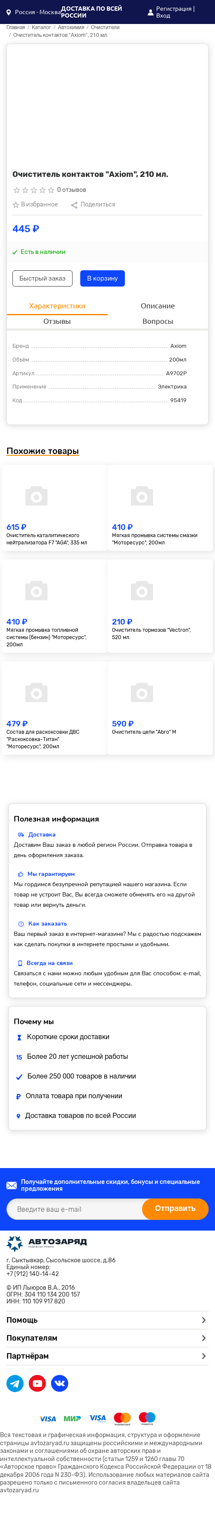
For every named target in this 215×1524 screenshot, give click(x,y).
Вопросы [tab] (157, 321)
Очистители (105, 27)
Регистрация (174, 8)
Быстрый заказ (42, 279)
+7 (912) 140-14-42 (32, 1274)
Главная (15, 27)
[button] (33, 12)
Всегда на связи (50, 963)
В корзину (102, 279)
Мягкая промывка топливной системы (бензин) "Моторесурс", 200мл (46, 637)
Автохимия (71, 27)
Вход (163, 15)
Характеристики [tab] (57, 306)
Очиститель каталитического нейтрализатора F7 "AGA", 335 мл (46, 539)
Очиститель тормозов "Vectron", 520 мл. (151, 633)
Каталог (41, 27)
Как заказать (47, 924)
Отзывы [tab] (57, 321)
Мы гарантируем (51, 874)
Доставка (42, 835)
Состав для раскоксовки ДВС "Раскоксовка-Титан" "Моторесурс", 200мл (42, 739)
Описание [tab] (158, 306)
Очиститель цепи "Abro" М (144, 732)
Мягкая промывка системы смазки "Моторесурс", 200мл (154, 539)
